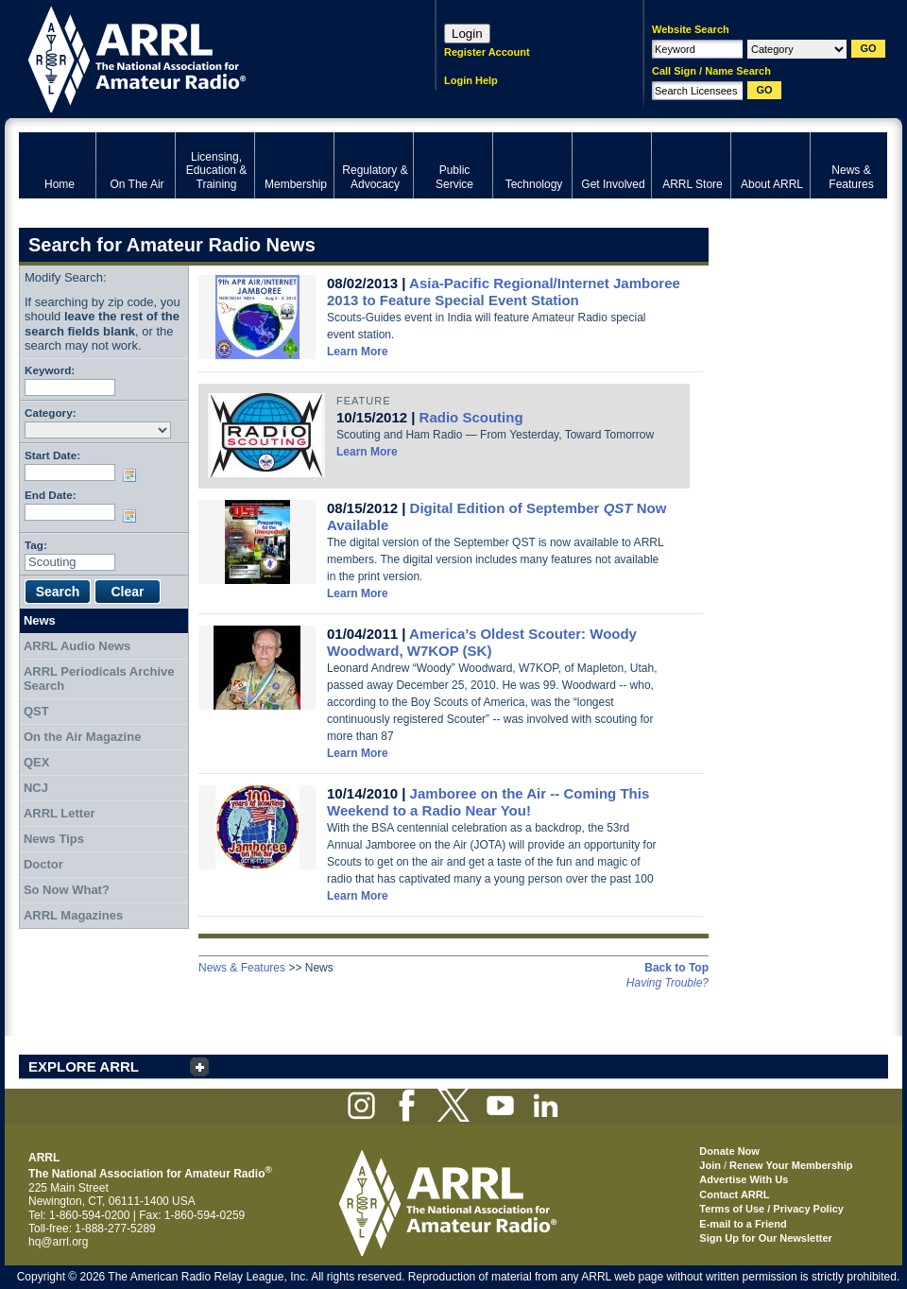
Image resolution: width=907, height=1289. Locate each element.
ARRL (202, 57)
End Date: (51, 495)
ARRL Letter (59, 813)
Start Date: (52, 455)
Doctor (43, 864)
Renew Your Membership (790, 1165)
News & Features (241, 967)
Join (710, 1165)
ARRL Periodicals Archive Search (99, 679)
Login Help (471, 80)
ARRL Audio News (77, 646)
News (40, 620)
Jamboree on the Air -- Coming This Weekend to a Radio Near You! (488, 801)
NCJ (36, 788)
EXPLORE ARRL (83, 1066)
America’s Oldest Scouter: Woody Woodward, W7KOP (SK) (482, 642)
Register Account (487, 52)
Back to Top (676, 967)
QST (36, 711)
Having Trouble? (667, 982)
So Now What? (67, 890)
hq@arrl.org (58, 1241)
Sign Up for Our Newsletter (765, 1238)
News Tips (54, 839)
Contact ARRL (734, 1194)
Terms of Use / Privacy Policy (771, 1208)
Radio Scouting (471, 417)
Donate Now (729, 1151)
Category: (51, 412)
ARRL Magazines (73, 915)
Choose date (133, 475)
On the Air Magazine (82, 737)
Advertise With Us (743, 1179)
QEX (36, 762)
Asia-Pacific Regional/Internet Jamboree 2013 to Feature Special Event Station (503, 291)
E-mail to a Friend (742, 1223)
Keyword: (50, 370)
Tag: (36, 545)
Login (467, 33)
